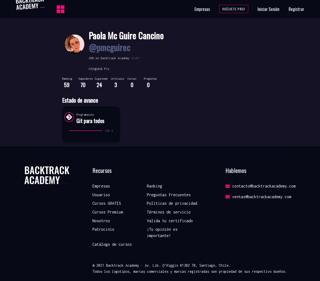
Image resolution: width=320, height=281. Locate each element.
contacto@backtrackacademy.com (260, 186)
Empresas (202, 9)
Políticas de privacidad (172, 203)
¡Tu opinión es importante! (162, 232)
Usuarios (101, 195)
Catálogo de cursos (112, 244)
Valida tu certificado (170, 221)
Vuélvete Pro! (233, 9)
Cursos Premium (107, 212)
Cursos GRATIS (106, 203)
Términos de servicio (169, 212)
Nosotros (101, 221)
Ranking (154, 186)
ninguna (95, 69)
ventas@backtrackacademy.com (258, 197)
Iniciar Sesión (268, 9)
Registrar (296, 9)
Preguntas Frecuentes (169, 195)
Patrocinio (103, 229)
